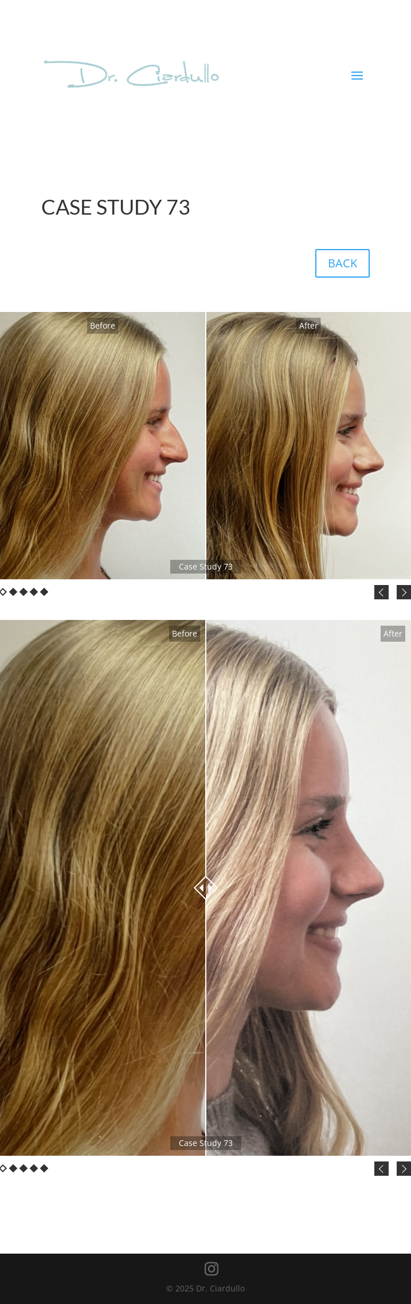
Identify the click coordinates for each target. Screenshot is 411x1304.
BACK (342, 263)
